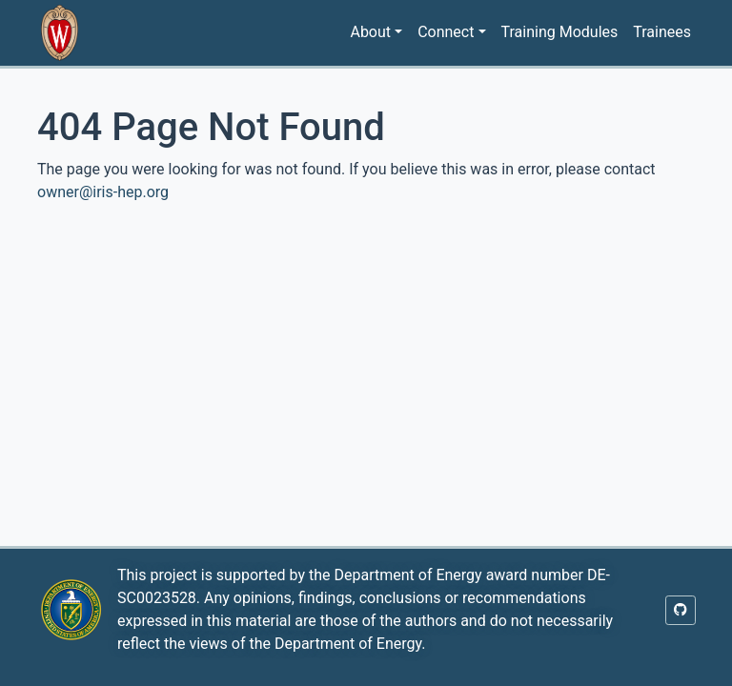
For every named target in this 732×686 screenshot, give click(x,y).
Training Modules (560, 32)
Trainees (662, 32)
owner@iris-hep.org (103, 192)
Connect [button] (445, 32)
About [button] (370, 32)
